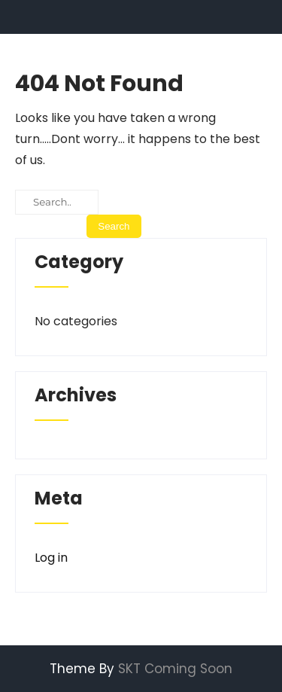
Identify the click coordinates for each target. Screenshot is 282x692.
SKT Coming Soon (175, 669)
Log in (51, 557)
